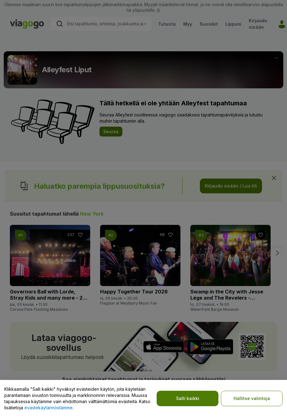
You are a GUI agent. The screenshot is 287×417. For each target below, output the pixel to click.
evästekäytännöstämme (48, 407)
